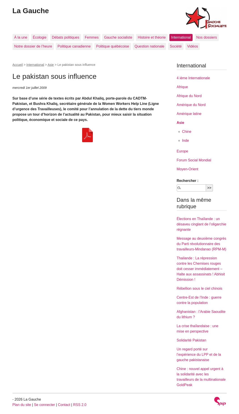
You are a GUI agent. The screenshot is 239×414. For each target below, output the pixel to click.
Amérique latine (189, 114)
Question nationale (149, 46)
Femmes (92, 37)
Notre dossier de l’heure (33, 46)
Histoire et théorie (152, 37)
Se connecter (44, 405)
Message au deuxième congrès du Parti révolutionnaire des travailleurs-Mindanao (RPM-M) (201, 244)
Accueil (17, 65)
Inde (185, 140)
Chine (186, 131)
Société (176, 46)
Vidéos (192, 46)
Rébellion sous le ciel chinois (199, 288)
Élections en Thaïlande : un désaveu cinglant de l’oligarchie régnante (201, 224)
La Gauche (30, 11)
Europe (182, 151)
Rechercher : (188, 181)
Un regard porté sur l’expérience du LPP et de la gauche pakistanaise (199, 354)
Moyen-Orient (187, 169)
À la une (20, 37)
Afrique (182, 87)
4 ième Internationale (193, 78)
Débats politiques (65, 37)
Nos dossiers (206, 37)
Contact (64, 405)
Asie (51, 65)
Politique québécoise (112, 46)
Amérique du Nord (191, 105)
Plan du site (21, 405)
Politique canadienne (74, 46)
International (181, 37)
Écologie (39, 37)
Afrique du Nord (189, 96)
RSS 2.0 (80, 405)
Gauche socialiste (118, 37)
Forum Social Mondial (194, 160)
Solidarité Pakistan (191, 340)
